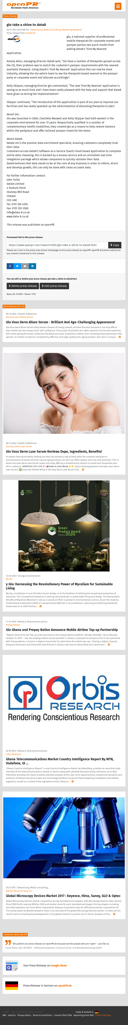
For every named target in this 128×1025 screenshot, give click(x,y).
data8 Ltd (30, 33)
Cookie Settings (103, 1015)
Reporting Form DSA (83, 1015)
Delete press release (23, 286)
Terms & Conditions (42, 1015)
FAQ (4, 1015)
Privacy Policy (24, 1015)
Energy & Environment (29, 576)
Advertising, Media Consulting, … (34, 887)
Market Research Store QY (19, 891)
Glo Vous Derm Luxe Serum (19, 446)
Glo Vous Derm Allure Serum (19, 317)
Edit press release (54, 286)
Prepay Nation (13, 625)
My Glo (9, 579)
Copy (114, 245)
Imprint (12, 1015)
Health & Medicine (27, 314)
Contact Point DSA (63, 1015)
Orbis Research (13, 754)
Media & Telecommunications (32, 621)
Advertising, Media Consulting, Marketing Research (56, 29)
